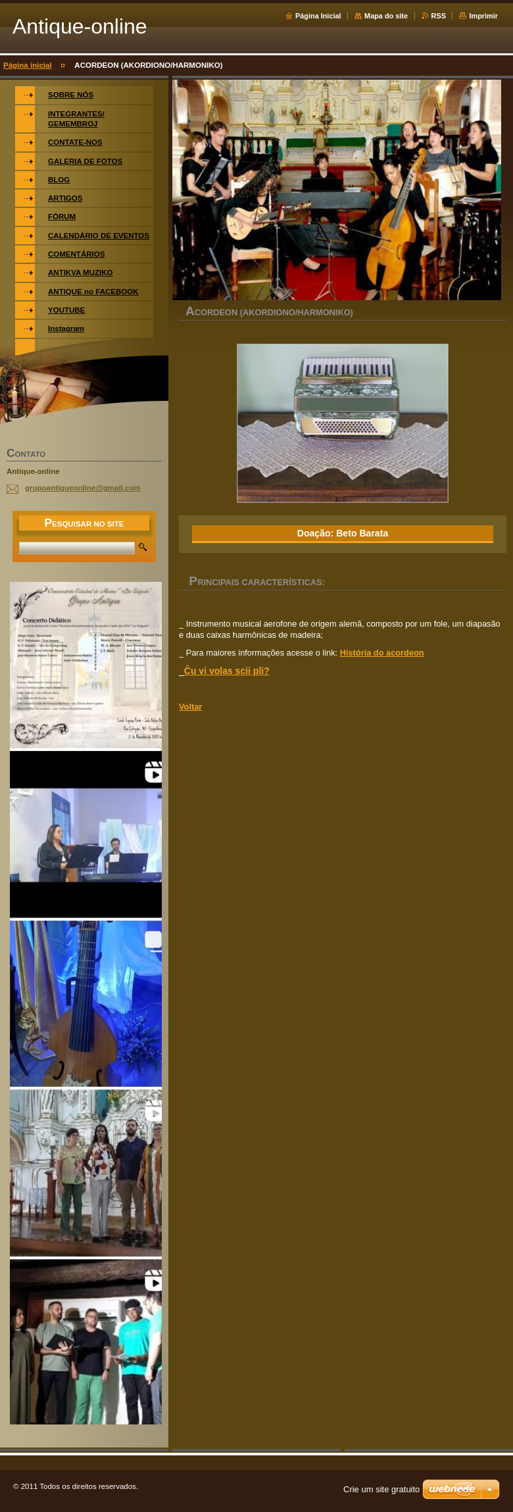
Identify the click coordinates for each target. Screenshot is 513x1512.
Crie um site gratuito (381, 1489)
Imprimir (483, 16)
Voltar (190, 707)
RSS (438, 16)
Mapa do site (386, 16)
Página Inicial (318, 16)
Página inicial (27, 65)
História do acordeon (382, 653)
